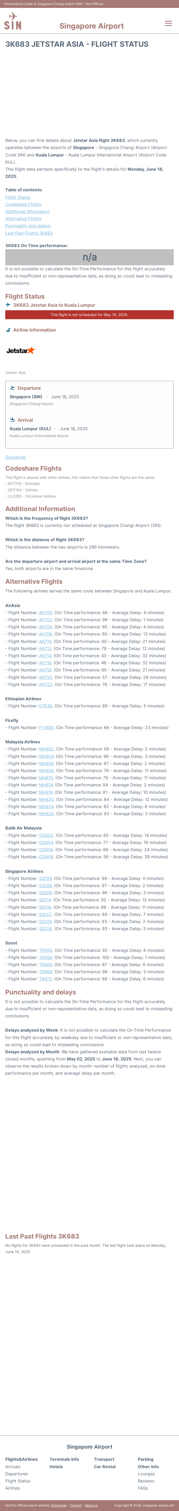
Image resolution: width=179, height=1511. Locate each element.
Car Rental (104, 1466)
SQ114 (45, 899)
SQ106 (45, 885)
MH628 (46, 813)
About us (91, 1505)
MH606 (46, 763)
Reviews (146, 1481)
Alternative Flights (23, 218)
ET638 (45, 705)
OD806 (46, 849)
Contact (76, 1505)
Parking (145, 1459)
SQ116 (45, 907)
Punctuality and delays (27, 225)
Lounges (146, 1473)
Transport (104, 1459)
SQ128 (45, 928)
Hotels (56, 1466)
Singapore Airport (92, 26)
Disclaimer (59, 1505)
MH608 (46, 770)
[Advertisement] (89, 95)
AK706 (45, 634)
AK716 (45, 662)
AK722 (45, 684)
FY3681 (46, 727)
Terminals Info (64, 1459)
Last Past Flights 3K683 (29, 233)
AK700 (45, 612)
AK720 (45, 677)
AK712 (45, 648)
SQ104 (45, 878)
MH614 (46, 784)
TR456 (45, 957)
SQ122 (45, 914)
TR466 (45, 964)
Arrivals (12, 1466)
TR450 (45, 950)
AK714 (45, 655)
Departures (16, 1473)
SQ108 (45, 892)
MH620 (46, 799)
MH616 (46, 792)
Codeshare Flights (23, 204)
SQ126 (45, 921)
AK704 (45, 626)
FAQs (143, 1488)
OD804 (46, 842)
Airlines (12, 1488)
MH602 (46, 749)
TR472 (45, 978)
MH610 (46, 777)
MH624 (46, 806)
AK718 (45, 670)
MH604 (46, 756)
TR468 (45, 971)
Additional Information (27, 211)
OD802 (46, 835)
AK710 (45, 641)
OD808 (46, 856)
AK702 (45, 619)
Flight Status (17, 197)
